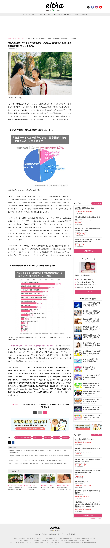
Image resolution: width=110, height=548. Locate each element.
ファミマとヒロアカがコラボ (85, 282)
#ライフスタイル (37, 437)
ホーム (10, 38)
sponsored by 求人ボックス (96, 253)
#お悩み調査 (65, 437)
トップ (25, 14)
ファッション (58, 14)
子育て (77, 14)
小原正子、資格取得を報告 (85, 279)
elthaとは (37, 534)
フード (50, 14)
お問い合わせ (64, 534)
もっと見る (88, 292)
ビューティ (41, 14)
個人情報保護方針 (54, 534)
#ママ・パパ (56, 437)
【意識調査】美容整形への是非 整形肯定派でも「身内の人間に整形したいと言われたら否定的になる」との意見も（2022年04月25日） (39, 451)
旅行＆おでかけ (68, 14)
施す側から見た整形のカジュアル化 (87, 284)
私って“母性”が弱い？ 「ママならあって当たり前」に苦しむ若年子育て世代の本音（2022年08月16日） (35, 460)
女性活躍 (84, 14)
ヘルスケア (32, 14)
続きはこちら (88, 251)
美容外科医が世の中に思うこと (86, 287)
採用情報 (72, 534)
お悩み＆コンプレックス (19, 38)
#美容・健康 (47, 437)
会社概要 (44, 534)
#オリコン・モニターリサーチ (23, 437)
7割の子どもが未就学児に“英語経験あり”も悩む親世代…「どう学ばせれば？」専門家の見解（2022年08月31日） (38, 463)
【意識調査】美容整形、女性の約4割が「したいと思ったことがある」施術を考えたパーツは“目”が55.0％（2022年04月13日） (39, 456)
